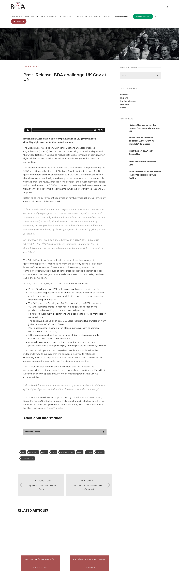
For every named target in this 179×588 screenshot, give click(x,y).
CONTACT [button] (107, 16)
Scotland (124, 104)
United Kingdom (27, 458)
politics (89, 452)
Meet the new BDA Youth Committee (141, 152)
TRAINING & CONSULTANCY (88, 16)
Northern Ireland (128, 101)
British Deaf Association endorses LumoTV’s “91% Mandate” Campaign (141, 140)
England (124, 98)
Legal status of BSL (67, 452)
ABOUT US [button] (17, 16)
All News (124, 94)
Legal (54, 452)
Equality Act (33, 452)
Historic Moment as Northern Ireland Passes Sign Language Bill (144, 128)
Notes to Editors (32, 432)
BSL (23, 452)
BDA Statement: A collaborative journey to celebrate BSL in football (145, 174)
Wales (123, 107)
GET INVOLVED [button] (65, 16)
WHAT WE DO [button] (31, 16)
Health (44, 452)
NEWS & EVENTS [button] (48, 16)
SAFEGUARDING (143, 16)
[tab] (64, 432)
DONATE (20, 21)
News (80, 452)
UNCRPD (100, 452)
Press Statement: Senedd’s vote (142, 163)
